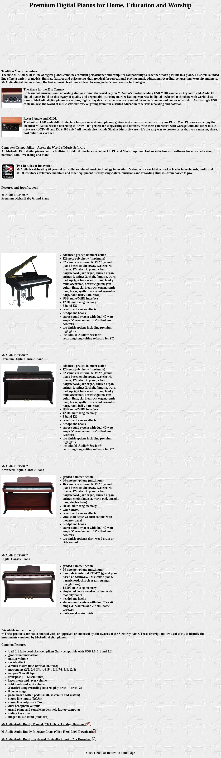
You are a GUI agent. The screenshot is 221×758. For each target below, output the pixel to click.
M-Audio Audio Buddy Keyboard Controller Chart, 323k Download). (48, 739)
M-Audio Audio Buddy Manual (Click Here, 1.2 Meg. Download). (46, 724)
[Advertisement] (110, 37)
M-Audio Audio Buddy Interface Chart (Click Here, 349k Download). (49, 731)
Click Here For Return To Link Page (110, 753)
